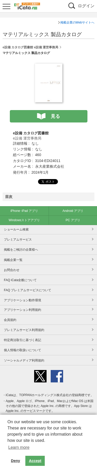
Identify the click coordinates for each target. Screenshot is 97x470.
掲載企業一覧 (13, 260)
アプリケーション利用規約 (22, 310)
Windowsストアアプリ (24, 220)
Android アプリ (72, 211)
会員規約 (10, 320)
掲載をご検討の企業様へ (21, 249)
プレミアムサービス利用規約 (24, 330)
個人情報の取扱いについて (22, 350)
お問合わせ (11, 270)
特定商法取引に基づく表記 (22, 340)
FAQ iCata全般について (20, 280)
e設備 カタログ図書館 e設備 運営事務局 (30, 47)
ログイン (86, 6)
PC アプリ (73, 220)
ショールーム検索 (16, 229)
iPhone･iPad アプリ (24, 211)
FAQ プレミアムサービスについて (27, 290)
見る (55, 116)
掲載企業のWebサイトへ (77, 22)
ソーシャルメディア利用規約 (24, 360)
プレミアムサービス (18, 239)
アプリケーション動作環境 (22, 300)
